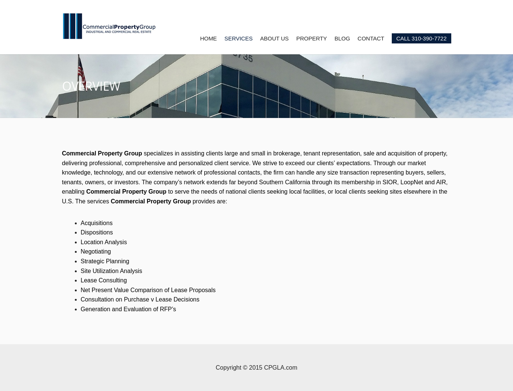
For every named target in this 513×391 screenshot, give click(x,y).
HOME (208, 38)
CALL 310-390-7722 (421, 38)
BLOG (342, 38)
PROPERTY (311, 38)
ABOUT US (274, 38)
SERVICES (239, 38)
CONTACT (371, 38)
